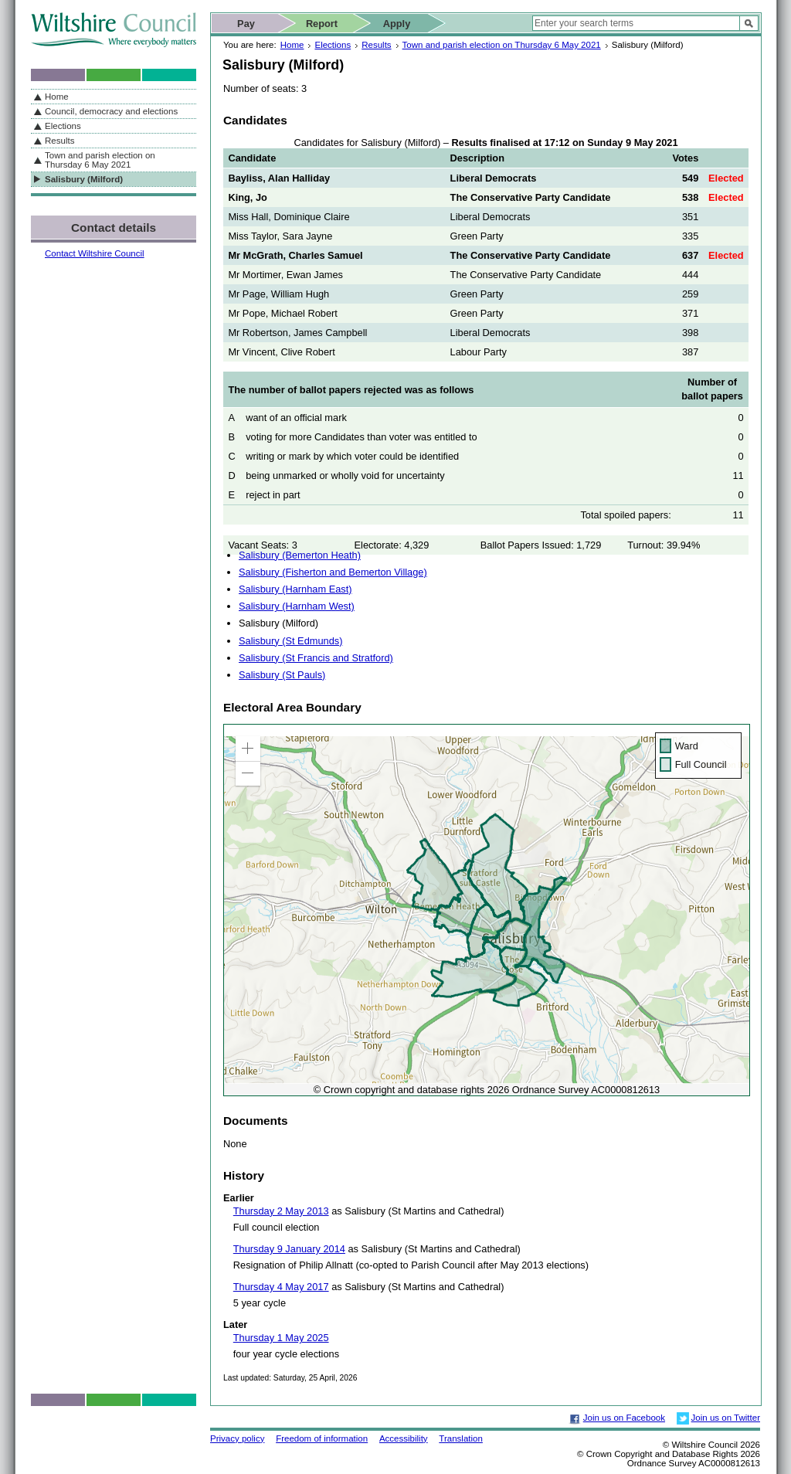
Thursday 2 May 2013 (281, 1211)
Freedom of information (322, 1438)
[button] (248, 748)
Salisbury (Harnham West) (297, 606)
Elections (332, 44)
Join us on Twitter (725, 1417)
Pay (246, 23)
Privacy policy (237, 1438)
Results (376, 44)
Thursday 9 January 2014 (289, 1249)
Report (322, 23)
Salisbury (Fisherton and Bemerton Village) (333, 572)
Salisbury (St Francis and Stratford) (316, 658)
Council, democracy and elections (111, 111)
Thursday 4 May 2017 (281, 1286)
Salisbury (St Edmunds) (290, 641)
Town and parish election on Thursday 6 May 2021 (501, 44)
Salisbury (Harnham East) (295, 589)
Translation (461, 1438)
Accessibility (403, 1438)
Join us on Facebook (624, 1417)
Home (292, 44)
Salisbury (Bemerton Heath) (300, 555)
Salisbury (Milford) (84, 179)
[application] (486, 910)
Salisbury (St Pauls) (282, 675)
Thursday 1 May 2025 (281, 1337)
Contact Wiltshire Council (94, 253)
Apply (397, 23)
